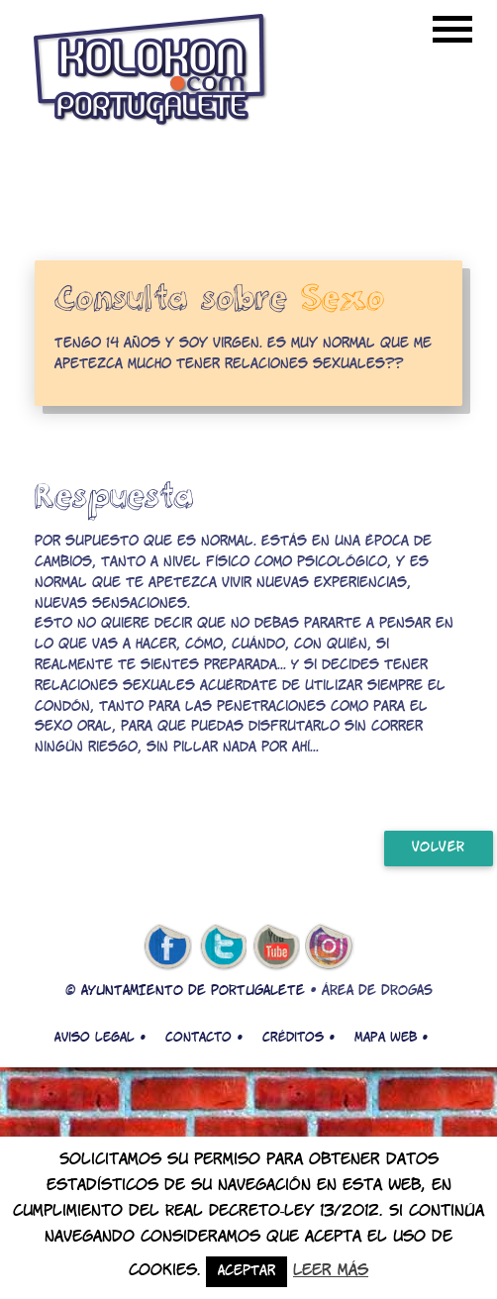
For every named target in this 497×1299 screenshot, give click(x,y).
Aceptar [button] (246, 1271)
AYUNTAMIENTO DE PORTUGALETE (193, 991)
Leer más (330, 1270)
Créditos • (298, 1038)
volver (438, 848)
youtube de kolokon (276, 947)
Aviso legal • (100, 1038)
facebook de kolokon (167, 947)
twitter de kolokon (222, 947)
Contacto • (204, 1038)
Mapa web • (391, 1038)
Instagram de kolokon (329, 947)
